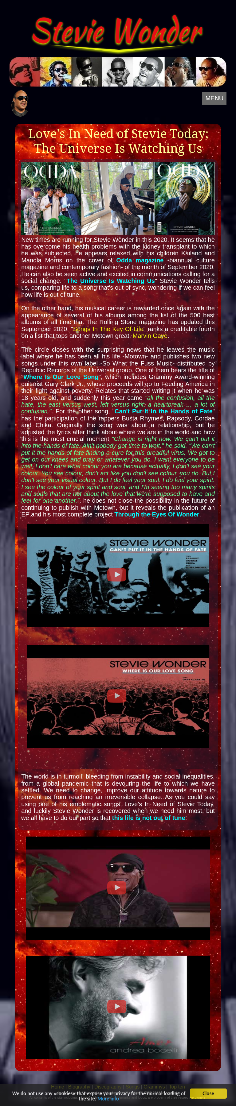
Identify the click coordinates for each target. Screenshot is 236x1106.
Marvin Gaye (150, 335)
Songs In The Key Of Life (108, 329)
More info (108, 1099)
